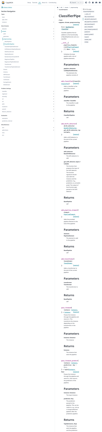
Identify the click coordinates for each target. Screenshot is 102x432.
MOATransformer (9, 51)
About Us (44, 2)
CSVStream (6, 79)
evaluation (5, 118)
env (3, 135)
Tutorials (34, 2)
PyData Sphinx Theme (89, 428)
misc (3, 132)
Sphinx (12, 430)
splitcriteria (5, 130)
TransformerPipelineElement (12, 67)
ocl (3, 101)
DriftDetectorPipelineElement (12, 49)
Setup (29, 2)
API (40, 2)
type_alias (4, 19)
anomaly (4, 96)
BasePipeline (8, 41)
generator (6, 36)
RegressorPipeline (9, 59)
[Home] (28, 7)
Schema (5, 72)
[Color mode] (86, 2)
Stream (5, 69)
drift (4, 34)
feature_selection (6, 111)
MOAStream (6, 84)
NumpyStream (7, 82)
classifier (4, 91)
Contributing (52, 2)
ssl (3, 99)
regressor (4, 94)
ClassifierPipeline (9, 44)
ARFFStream (6, 74)
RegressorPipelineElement (12, 62)
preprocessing (7, 39)
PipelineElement (9, 54)
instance (4, 22)
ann (3, 127)
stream (4, 31)
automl (4, 109)
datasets (4, 29)
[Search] (76, 2)
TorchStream (6, 77)
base (3, 17)
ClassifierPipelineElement (11, 46)
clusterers (4, 106)
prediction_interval (7, 121)
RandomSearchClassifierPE (12, 56)
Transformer (8, 64)
